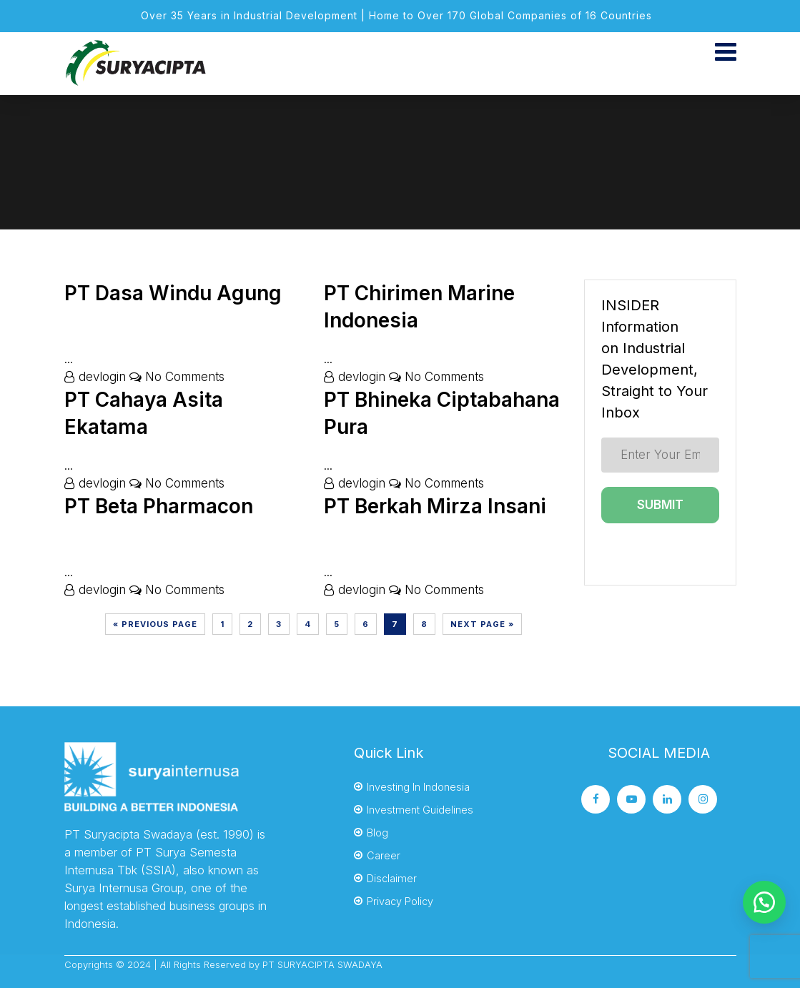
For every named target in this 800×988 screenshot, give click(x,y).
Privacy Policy (400, 901)
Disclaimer (392, 878)
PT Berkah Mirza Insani (435, 506)
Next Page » (482, 624)
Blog (377, 832)
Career (383, 855)
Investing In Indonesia (418, 787)
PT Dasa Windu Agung (173, 293)
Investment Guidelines (420, 810)
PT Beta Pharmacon (158, 506)
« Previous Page (155, 624)
